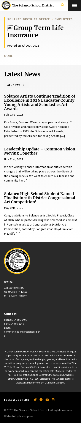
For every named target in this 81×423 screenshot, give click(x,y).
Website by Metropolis (18, 416)
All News (14, 85)
